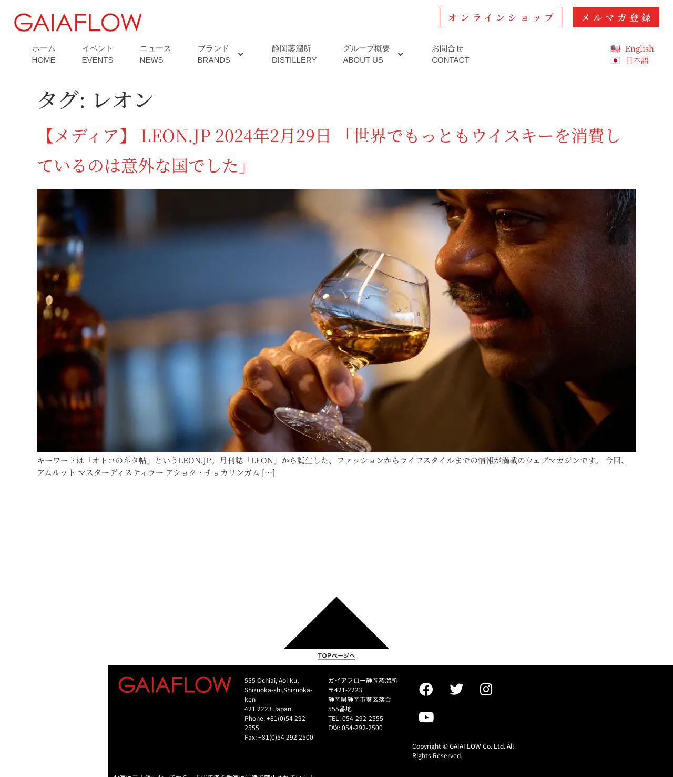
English (639, 48)
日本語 (637, 59)
